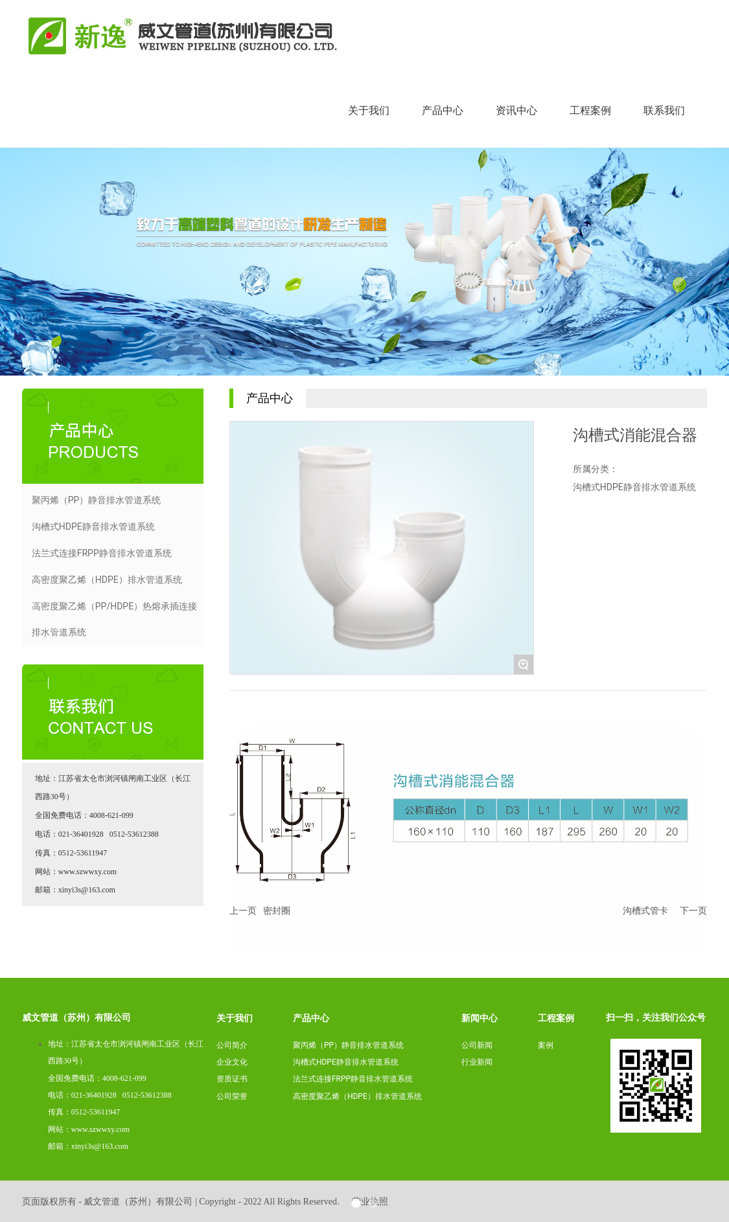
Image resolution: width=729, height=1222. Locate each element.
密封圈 (276, 910)
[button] (677, 611)
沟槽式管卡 (645, 910)
